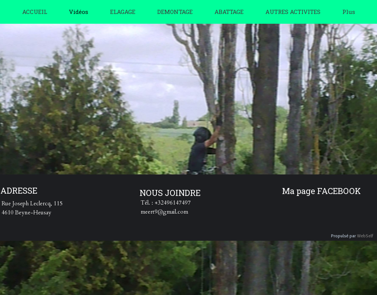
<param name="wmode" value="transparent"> (198, 104)
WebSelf (365, 236)
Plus (348, 11)
